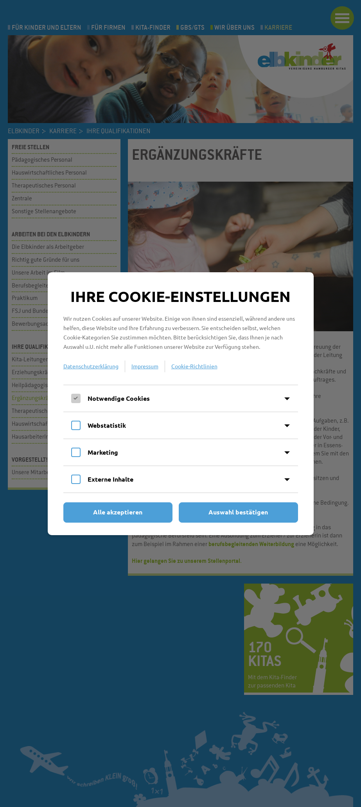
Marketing (103, 452)
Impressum (144, 366)
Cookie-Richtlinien (194, 366)
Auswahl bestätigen (238, 512)
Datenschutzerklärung (91, 366)
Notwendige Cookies (119, 398)
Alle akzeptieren (117, 512)
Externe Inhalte (110, 479)
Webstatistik (107, 425)
